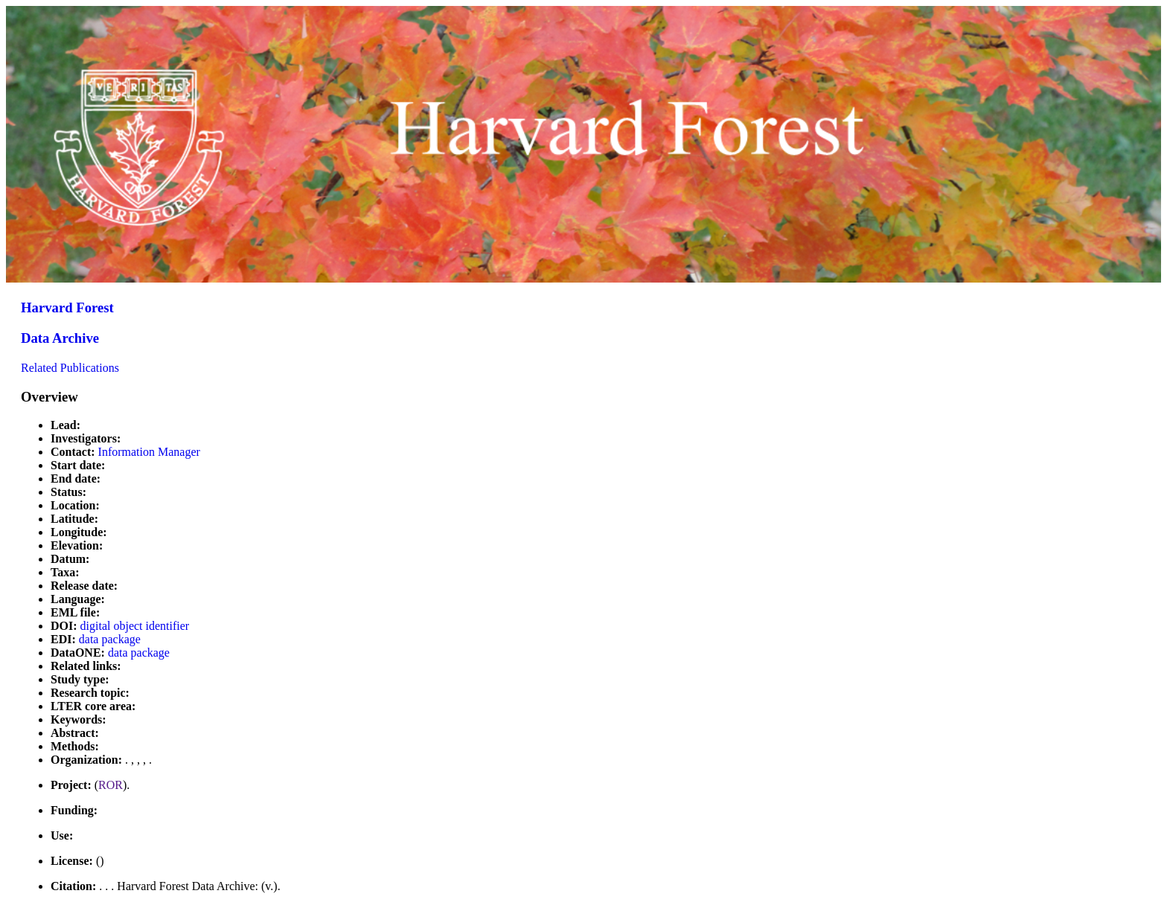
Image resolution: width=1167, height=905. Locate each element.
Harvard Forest (67, 307)
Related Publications (70, 367)
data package (110, 639)
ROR (110, 785)
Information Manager (149, 451)
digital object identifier (135, 625)
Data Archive (60, 338)
